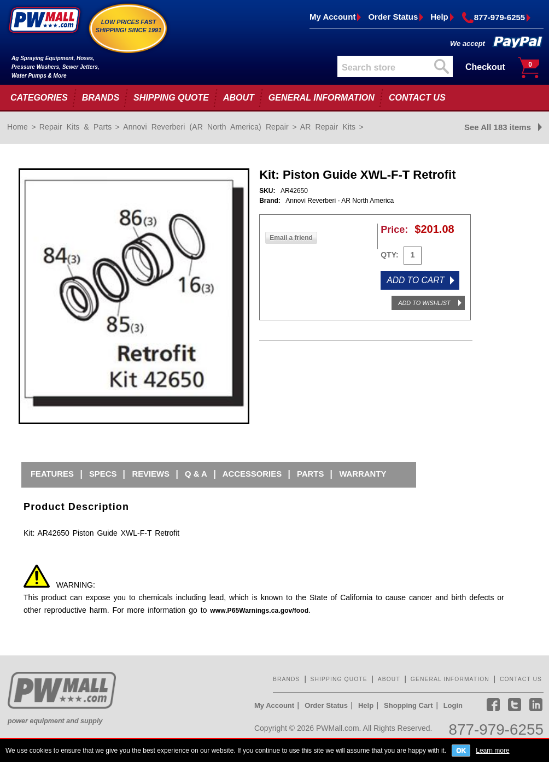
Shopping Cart (408, 705)
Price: (394, 229)
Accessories (252, 474)
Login (453, 705)
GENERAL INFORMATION (321, 97)
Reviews (151, 474)
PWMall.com (337, 728)
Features (52, 474)
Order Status (393, 16)
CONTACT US (417, 97)
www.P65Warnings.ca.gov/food (259, 610)
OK (461, 750)
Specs (102, 474)
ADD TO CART (416, 280)
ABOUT (238, 97)
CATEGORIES (39, 97)
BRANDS (100, 97)
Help (439, 16)
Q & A (196, 474)
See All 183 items (497, 127)
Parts (310, 474)
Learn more (492, 750)
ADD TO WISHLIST (424, 303)
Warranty (362, 474)
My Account (332, 16)
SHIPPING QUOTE (171, 97)
